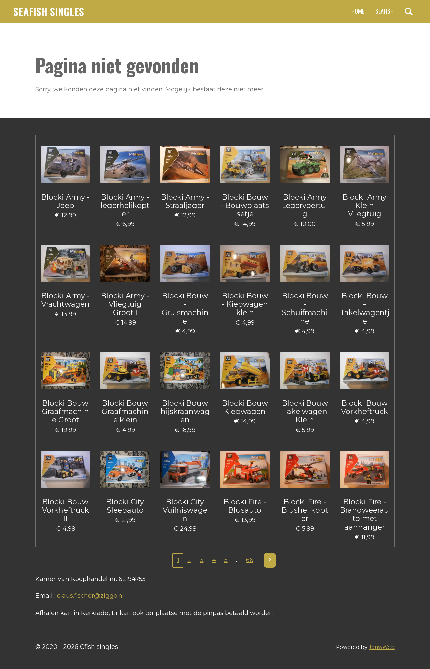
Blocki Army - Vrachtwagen (65, 300)
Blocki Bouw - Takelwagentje (364, 309)
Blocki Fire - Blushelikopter (305, 510)
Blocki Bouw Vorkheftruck (364, 407)
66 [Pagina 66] (249, 560)
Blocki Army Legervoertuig (305, 205)
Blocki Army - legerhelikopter (125, 205)
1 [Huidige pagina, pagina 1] (178, 560)
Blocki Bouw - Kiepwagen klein (245, 304)
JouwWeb (382, 647)
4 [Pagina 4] (214, 560)
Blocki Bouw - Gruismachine (185, 309)
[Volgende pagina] (270, 560)
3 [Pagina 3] (201, 560)
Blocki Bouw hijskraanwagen (185, 411)
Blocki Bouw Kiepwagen (245, 407)
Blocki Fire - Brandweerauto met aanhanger (364, 515)
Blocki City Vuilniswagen (185, 510)
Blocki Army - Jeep (65, 201)
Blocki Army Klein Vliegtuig (364, 205)
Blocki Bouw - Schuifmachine (305, 309)
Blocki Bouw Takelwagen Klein (305, 411)
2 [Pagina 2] (189, 560)
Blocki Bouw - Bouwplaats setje (245, 205)
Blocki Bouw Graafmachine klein (125, 411)
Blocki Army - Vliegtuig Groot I (125, 304)
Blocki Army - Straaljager (185, 201)
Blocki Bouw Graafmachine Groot (65, 411)
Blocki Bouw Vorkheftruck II (65, 510)
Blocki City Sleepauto (125, 506)
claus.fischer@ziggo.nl (90, 595)
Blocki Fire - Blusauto (245, 506)
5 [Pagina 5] (226, 560)
